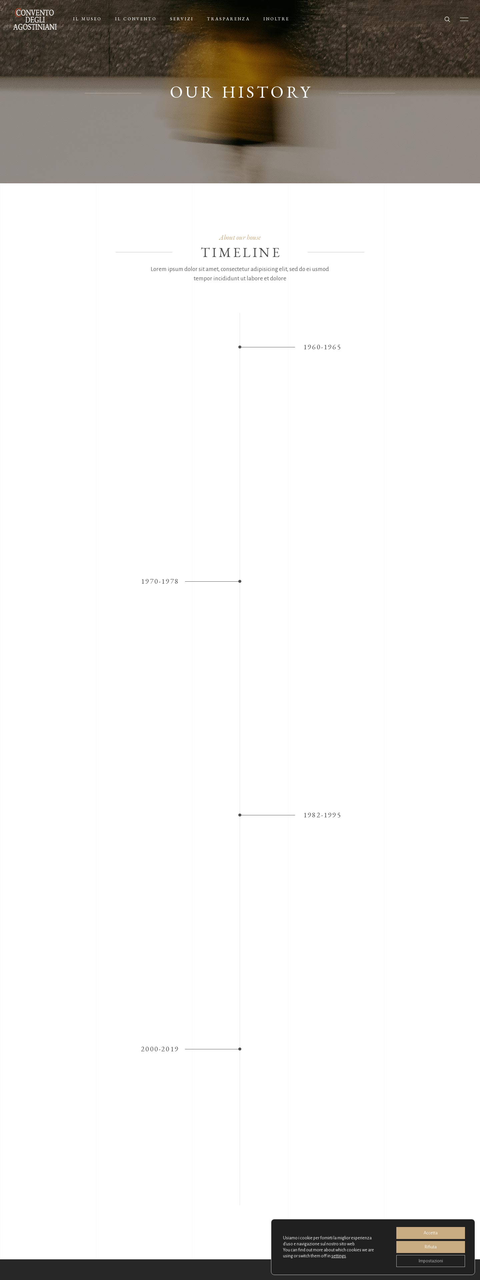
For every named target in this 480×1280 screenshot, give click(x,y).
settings (338, 1256)
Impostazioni (430, 1261)
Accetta (431, 1233)
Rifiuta (431, 1247)
